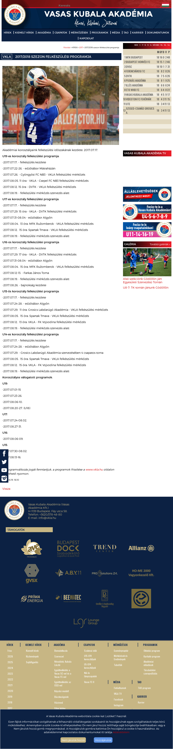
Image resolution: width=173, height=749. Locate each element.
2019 (10, 696)
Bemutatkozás (61, 650)
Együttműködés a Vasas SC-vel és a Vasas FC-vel (62, 673)
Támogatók (16, 529)
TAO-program (144, 688)
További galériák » (160, 244)
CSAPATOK (61, 32)
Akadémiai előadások (149, 663)
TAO (126, 32)
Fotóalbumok (120, 688)
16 (145, 45)
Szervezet (59, 656)
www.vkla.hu (94, 469)
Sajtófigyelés (32, 662)
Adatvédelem (121, 732)
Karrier (141, 702)
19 (140, 45)
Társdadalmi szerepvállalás (150, 671)
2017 (81, 47)
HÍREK (8, 32)
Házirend (58, 702)
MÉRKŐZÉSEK (79, 32)
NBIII (136, 45)
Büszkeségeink (61, 696)
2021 (10, 685)
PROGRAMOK (100, 32)
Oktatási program (152, 650)
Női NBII (156, 45)
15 (148, 45)
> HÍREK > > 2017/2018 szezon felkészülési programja (91, 47)
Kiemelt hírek (32, 650)
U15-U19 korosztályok (90, 657)
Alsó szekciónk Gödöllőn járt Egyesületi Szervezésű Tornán (142, 280)
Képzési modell (61, 691)
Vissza (6, 488)
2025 (10, 662)
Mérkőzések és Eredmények (121, 657)
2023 (10, 673)
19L (161, 45)
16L (165, 45)
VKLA (7, 56)
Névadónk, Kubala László (62, 663)
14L (168, 45)
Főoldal (66, 47)
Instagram (118, 705)
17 (142, 45)
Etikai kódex (59, 708)
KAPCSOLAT (87, 38)
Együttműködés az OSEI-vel (62, 683)
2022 (10, 679)
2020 (10, 691)
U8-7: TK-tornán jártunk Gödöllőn (145, 287)
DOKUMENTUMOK (158, 32)
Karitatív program (152, 656)
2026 (10, 656)
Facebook (118, 699)
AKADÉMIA (44, 32)
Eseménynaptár (121, 650)
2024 (10, 668)
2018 (10, 702)
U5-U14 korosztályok (90, 666)
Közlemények (32, 656)
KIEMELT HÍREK (24, 32)
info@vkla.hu (47, 517)
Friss (10, 650)
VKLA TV (118, 693)
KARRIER (137, 32)
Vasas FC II (89, 682)
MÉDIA (116, 32)
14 (151, 45)
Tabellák (118, 665)
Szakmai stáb (90, 650)
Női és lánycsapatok (90, 674)
